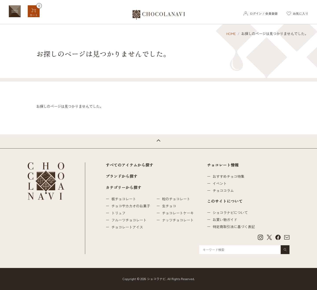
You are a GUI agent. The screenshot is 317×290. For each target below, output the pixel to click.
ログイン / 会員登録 (263, 13)
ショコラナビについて (230, 212)
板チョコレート (123, 198)
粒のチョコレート (176, 198)
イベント (220, 183)
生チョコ (169, 205)
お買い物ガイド (225, 219)
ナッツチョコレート (178, 220)
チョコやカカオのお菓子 (130, 205)
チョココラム (223, 190)
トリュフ (118, 213)
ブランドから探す (121, 176)
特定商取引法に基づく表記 (234, 226)
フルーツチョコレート (129, 220)
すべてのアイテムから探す (129, 165)
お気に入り (300, 13)
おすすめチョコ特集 (228, 176)
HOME (231, 33)
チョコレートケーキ (178, 213)
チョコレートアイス (127, 227)
